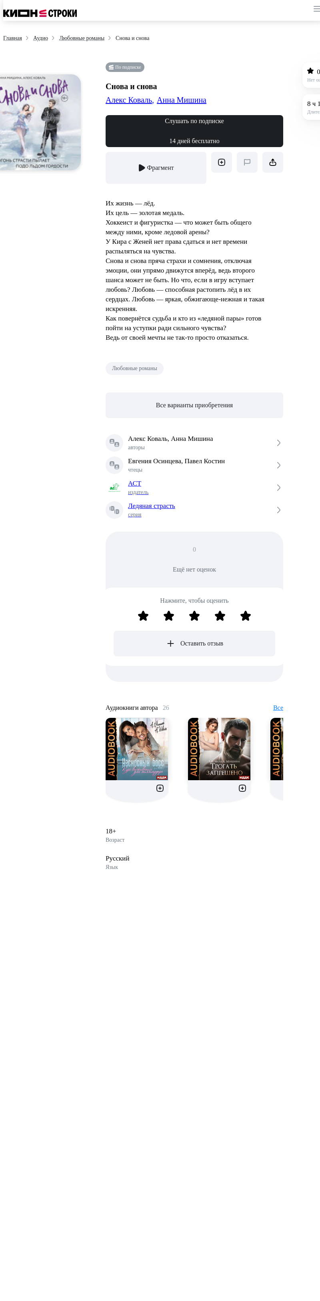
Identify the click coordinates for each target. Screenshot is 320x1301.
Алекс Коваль (130, 100)
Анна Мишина (181, 100)
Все (278, 707)
